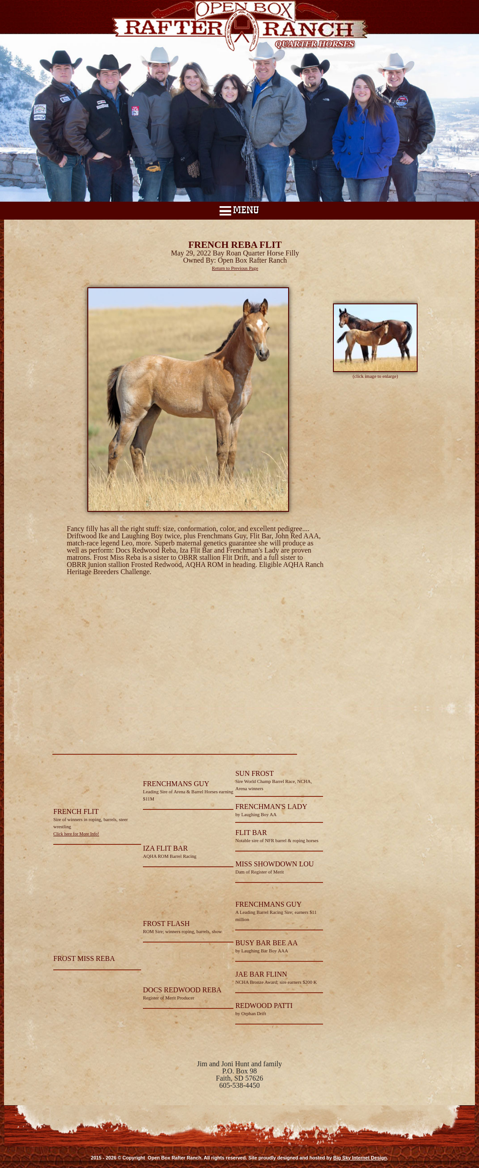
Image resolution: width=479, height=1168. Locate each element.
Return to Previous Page (235, 268)
